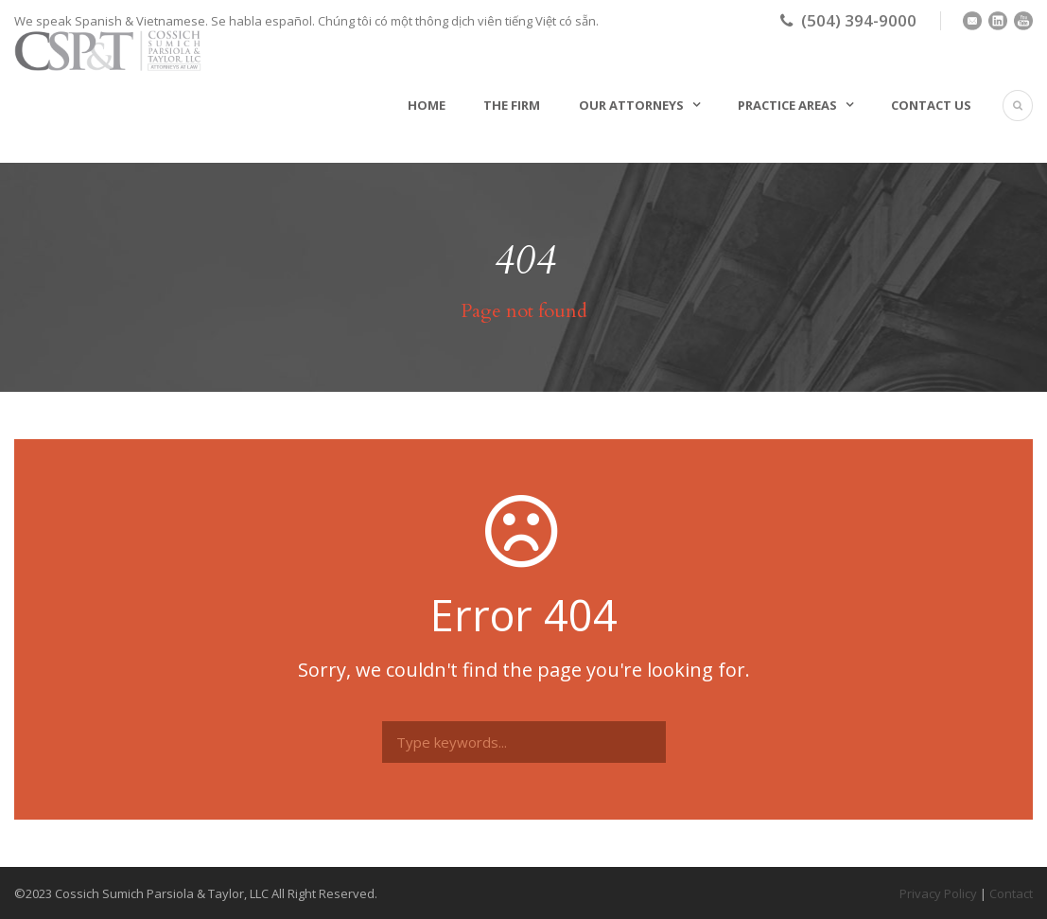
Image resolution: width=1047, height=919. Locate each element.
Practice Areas (787, 105)
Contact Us (931, 105)
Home (426, 105)
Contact (1011, 893)
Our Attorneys (631, 105)
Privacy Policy (938, 893)
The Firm (511, 105)
